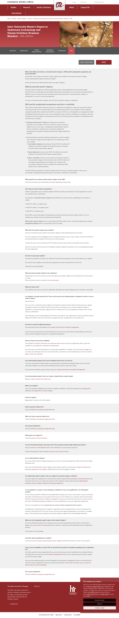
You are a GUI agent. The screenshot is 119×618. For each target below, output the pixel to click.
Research (26, 7)
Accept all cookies (99, 600)
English (74, 2)
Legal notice (58, 615)
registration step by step (63, 182)
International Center (44, 448)
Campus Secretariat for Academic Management (71, 370)
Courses (30, 18)
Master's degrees (21, 18)
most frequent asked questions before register (48, 541)
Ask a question (86, 63)
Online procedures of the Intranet (76, 479)
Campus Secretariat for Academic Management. (64, 328)
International (16, 13)
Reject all (99, 604)
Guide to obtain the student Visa (40, 379)
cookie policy (104, 594)
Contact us (14, 604)
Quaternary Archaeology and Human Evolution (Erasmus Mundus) (50, 18)
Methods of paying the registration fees (43, 410)
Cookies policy (68, 615)
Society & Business (44, 7)
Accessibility (77, 615)
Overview (13, 51)
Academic (50, 51)
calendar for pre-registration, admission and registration (42, 346)
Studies (13, 7)
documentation (54, 281)
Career (37, 51)
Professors (63, 51)
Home (9, 18)
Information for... (99, 2)
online (36, 400)
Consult (27, 243)
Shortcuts (83, 2)
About (71, 7)
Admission (24, 51)
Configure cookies (99, 608)
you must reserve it (35, 525)
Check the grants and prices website (36, 438)
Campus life (85, 7)
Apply (104, 63)
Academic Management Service (57, 555)
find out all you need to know (59, 452)
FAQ (72, 51)
